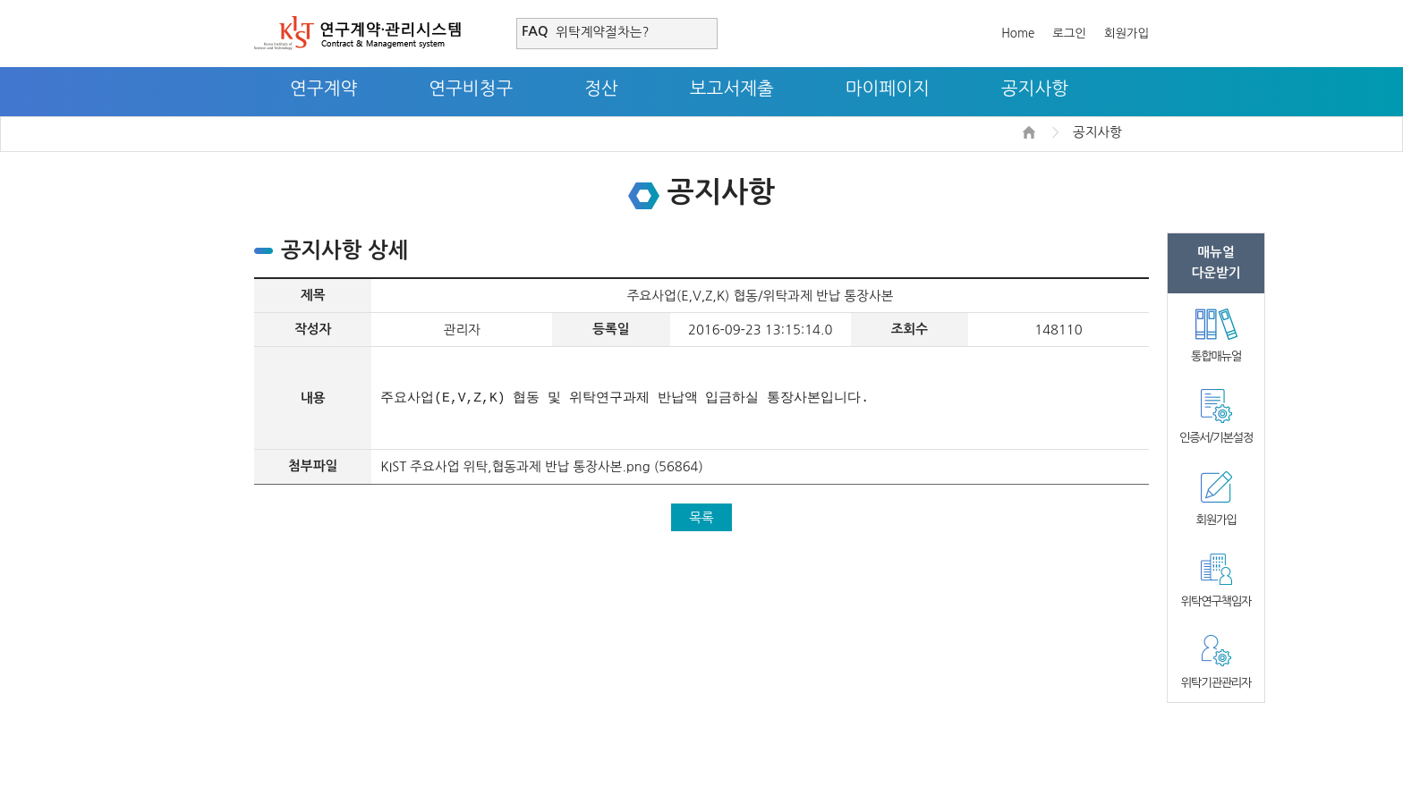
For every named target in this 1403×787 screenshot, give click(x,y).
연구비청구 (471, 88)
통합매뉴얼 (1216, 356)
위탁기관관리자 (1216, 683)
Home (1017, 33)
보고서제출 (732, 88)
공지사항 (1034, 88)
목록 (701, 517)
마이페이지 (888, 88)
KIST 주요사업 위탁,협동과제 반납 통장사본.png (515, 466)
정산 (601, 88)
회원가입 (1126, 33)
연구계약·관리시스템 (357, 33)
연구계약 (323, 88)
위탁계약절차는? (602, 31)
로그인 (1069, 33)
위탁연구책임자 (1216, 601)
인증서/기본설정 (1216, 438)
